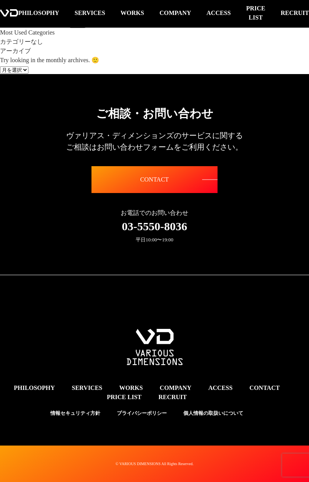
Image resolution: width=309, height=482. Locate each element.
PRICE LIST (124, 397)
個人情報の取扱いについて (213, 413)
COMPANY (175, 388)
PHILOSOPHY (34, 388)
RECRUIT (172, 397)
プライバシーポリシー (142, 413)
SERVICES (87, 388)
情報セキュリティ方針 (75, 413)
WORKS (131, 388)
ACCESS (220, 388)
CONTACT (154, 179)
